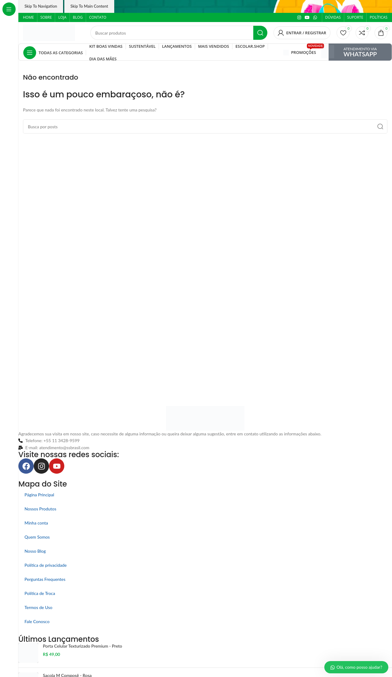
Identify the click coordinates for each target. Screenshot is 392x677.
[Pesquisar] (178, 33)
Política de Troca (39, 593)
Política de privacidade (45, 565)
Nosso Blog (35, 551)
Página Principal (39, 494)
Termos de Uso (38, 607)
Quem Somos (37, 537)
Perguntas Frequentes (45, 579)
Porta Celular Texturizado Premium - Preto (82, 646)
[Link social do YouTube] (307, 17)
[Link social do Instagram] (299, 17)
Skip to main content (89, 6)
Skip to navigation (40, 6)
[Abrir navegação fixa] (53, 53)
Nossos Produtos (40, 508)
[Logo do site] (49, 32)
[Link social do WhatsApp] (315, 17)
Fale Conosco (37, 621)
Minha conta (36, 522)
